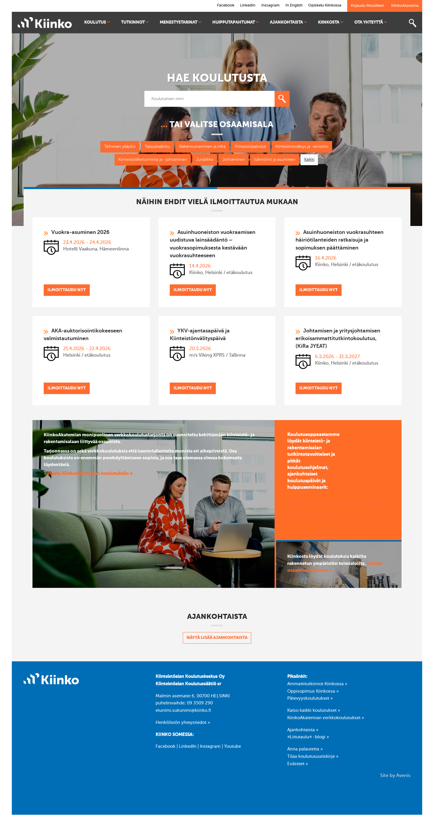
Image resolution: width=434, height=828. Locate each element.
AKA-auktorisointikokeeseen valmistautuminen (83, 335)
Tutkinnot (135, 22)
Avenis (403, 777)
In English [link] (293, 6)
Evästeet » (297, 765)
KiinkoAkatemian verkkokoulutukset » (325, 719)
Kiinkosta (330, 22)
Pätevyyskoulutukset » (310, 699)
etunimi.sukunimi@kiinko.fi (183, 711)
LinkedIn (187, 748)
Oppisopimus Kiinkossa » (313, 692)
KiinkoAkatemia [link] (405, 6)
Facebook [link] (225, 6)
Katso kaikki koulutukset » (313, 711)
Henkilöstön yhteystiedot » (183, 724)
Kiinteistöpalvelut (250, 147)
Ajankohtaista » (302, 731)
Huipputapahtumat (235, 22)
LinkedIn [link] (247, 6)
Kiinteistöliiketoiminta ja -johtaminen (152, 160)
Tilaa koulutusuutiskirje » (312, 757)
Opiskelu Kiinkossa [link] (324, 6)
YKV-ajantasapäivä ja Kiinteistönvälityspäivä (200, 335)
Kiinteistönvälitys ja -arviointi (301, 147)
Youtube (232, 748)
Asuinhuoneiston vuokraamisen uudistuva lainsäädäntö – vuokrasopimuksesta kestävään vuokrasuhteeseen (212, 244)
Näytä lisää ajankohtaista (217, 639)
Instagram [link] (270, 6)
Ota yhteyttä (370, 22)
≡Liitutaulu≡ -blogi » (308, 738)
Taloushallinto (157, 147)
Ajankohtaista (288, 22)
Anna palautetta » (305, 750)
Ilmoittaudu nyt (67, 290)
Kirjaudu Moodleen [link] (367, 6)
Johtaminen (233, 160)
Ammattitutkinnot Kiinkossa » (317, 685)
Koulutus (97, 22)
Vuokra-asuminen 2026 (80, 232)
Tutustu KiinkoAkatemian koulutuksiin (87, 475)
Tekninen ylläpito (120, 147)
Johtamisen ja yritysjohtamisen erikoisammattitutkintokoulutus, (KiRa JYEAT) (338, 339)
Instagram (210, 748)
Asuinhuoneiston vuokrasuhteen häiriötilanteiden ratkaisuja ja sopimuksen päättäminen (340, 240)
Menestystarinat (180, 22)
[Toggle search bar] (412, 23)
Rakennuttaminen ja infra (202, 147)
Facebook (165, 748)
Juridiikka (204, 160)
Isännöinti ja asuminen (274, 160)
